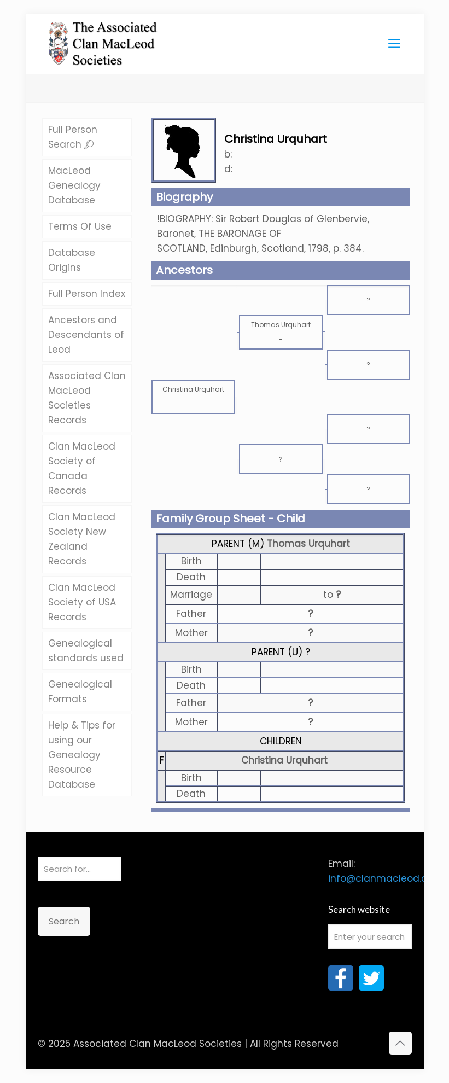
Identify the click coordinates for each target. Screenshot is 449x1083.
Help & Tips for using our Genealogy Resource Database (81, 755)
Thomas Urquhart (308, 543)
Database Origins (71, 260)
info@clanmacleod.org (382, 878)
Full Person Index (86, 293)
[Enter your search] (370, 936)
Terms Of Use (80, 226)
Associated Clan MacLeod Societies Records (87, 398)
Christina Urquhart (284, 760)
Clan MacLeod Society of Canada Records (81, 468)
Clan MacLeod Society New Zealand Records (81, 539)
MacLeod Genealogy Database (74, 185)
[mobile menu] (394, 43)
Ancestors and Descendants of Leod (86, 334)
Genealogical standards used (86, 651)
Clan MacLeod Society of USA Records (82, 602)
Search (64, 921)
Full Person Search (72, 137)
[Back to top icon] (400, 1043)
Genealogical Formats (80, 692)
